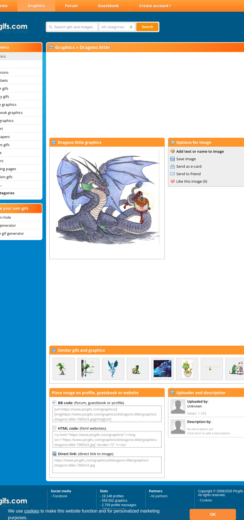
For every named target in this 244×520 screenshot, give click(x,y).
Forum (71, 5)
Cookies (206, 500)
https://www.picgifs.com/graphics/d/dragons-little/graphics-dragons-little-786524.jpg (107, 465)
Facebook (60, 496)
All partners (159, 496)
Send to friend (188, 173)
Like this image (189, 181)
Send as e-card (189, 166)
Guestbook (108, 5)
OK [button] (213, 514)
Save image (186, 158)
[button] (29, 518)
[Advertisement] (139, 94)
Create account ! (155, 5)
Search (147, 27)
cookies (31, 511)
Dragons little (95, 47)
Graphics (36, 5)
